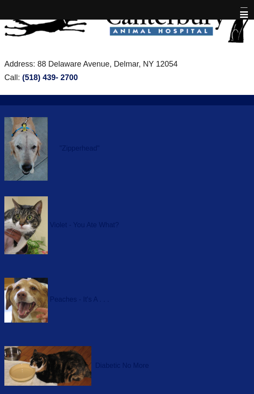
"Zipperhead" (80, 148)
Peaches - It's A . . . (79, 299)
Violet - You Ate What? (84, 225)
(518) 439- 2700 (50, 77)
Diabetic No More (122, 365)
